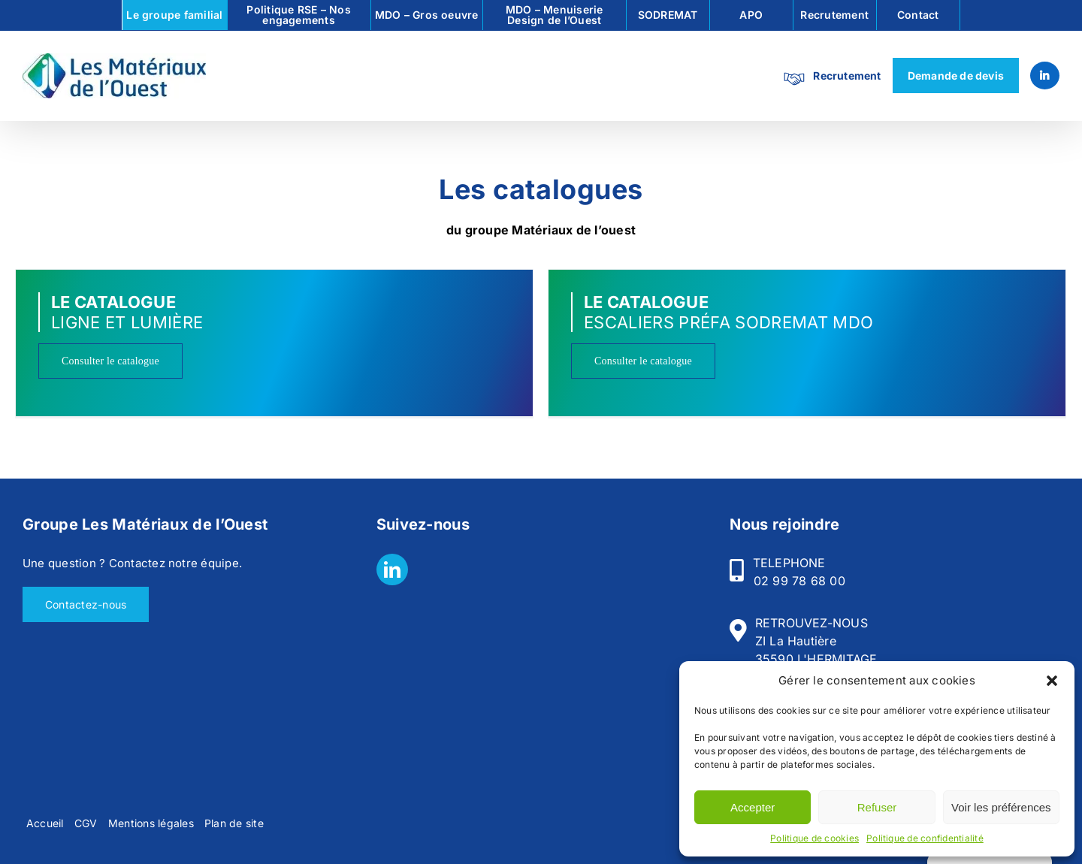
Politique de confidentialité (925, 838)
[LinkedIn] (392, 569)
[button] (1051, 680)
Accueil (45, 823)
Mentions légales (151, 823)
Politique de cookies (814, 838)
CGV (86, 823)
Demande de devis (956, 75)
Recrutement (847, 75)
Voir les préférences (1001, 807)
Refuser (877, 807)
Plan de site (234, 823)
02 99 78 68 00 (799, 580)
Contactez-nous (85, 604)
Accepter (752, 807)
